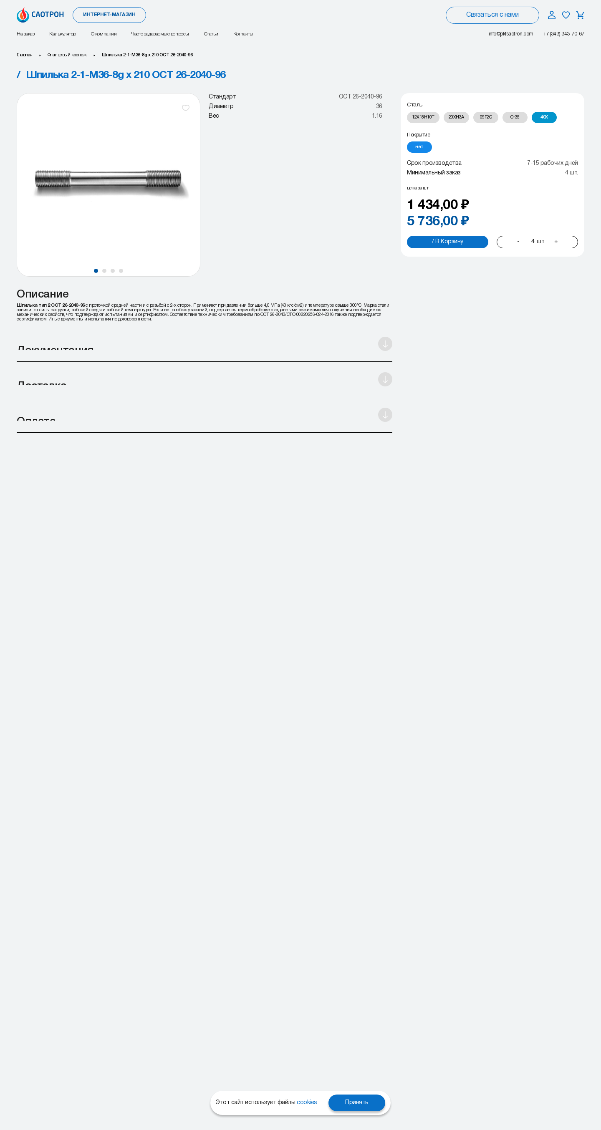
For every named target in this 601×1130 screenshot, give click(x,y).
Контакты (243, 34)
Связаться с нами (492, 15)
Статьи (211, 34)
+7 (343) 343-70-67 (563, 34)
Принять (357, 1102)
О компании (103, 34)
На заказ (25, 34)
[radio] (423, 117)
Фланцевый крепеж (67, 55)
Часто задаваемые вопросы (160, 34)
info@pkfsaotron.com (511, 34)
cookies (307, 1102)
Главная (25, 55)
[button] (96, 271)
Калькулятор (62, 34)
